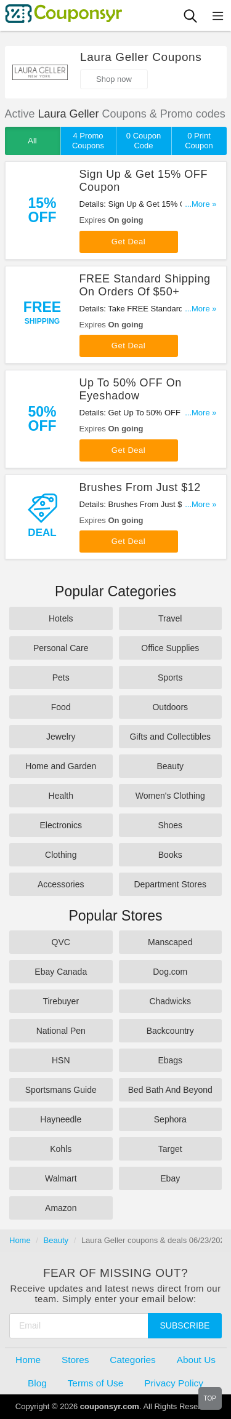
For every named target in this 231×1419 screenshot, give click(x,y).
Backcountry (170, 1031)
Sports (170, 677)
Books (170, 855)
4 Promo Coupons (88, 140)
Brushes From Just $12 (140, 487)
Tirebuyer (61, 1001)
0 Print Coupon (199, 140)
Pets (61, 677)
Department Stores (170, 884)
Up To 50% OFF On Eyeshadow (130, 389)
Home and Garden (60, 766)
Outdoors (170, 707)
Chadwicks (170, 1001)
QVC (61, 942)
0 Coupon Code (143, 140)
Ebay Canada (60, 972)
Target (170, 1149)
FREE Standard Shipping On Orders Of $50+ (145, 285)
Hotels (61, 618)
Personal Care (61, 648)
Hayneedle (60, 1119)
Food (61, 707)
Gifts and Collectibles (170, 736)
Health (61, 796)
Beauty (170, 766)
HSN (61, 1060)
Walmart (61, 1178)
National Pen (61, 1031)
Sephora (170, 1119)
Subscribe (185, 1325)
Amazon (60, 1208)
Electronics (61, 825)
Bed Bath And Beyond (170, 1090)
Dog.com (170, 972)
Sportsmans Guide (61, 1090)
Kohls (60, 1149)
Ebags (170, 1060)
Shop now (114, 79)
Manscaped (170, 942)
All (32, 140)
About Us (196, 1359)
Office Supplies (170, 648)
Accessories (61, 884)
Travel (170, 618)
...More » (200, 204)
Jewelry (60, 736)
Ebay (170, 1178)
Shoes (170, 825)
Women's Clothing (170, 796)
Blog (37, 1383)
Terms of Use (96, 1383)
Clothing (60, 855)
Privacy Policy (173, 1383)
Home (20, 1240)
